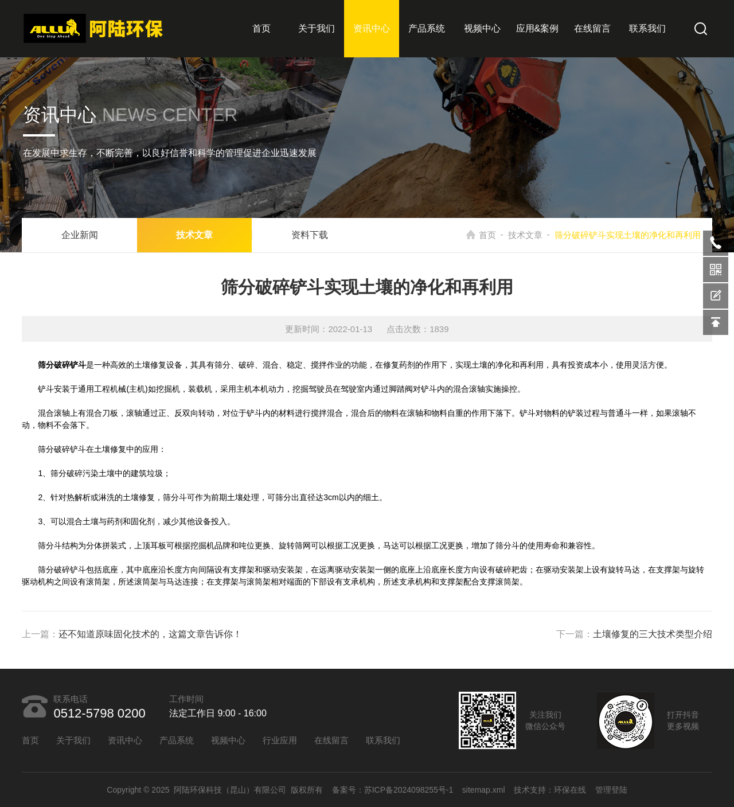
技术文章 (194, 235)
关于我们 (316, 28)
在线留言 (592, 28)
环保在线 (570, 789)
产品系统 (426, 28)
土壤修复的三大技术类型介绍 (652, 634)
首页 (261, 28)
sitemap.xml (483, 789)
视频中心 (482, 28)
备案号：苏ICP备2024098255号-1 (393, 789)
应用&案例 (537, 28)
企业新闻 (79, 235)
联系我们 (647, 28)
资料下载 (309, 235)
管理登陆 (611, 789)
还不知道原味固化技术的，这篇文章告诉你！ (150, 634)
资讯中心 (371, 28)
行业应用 (280, 740)
